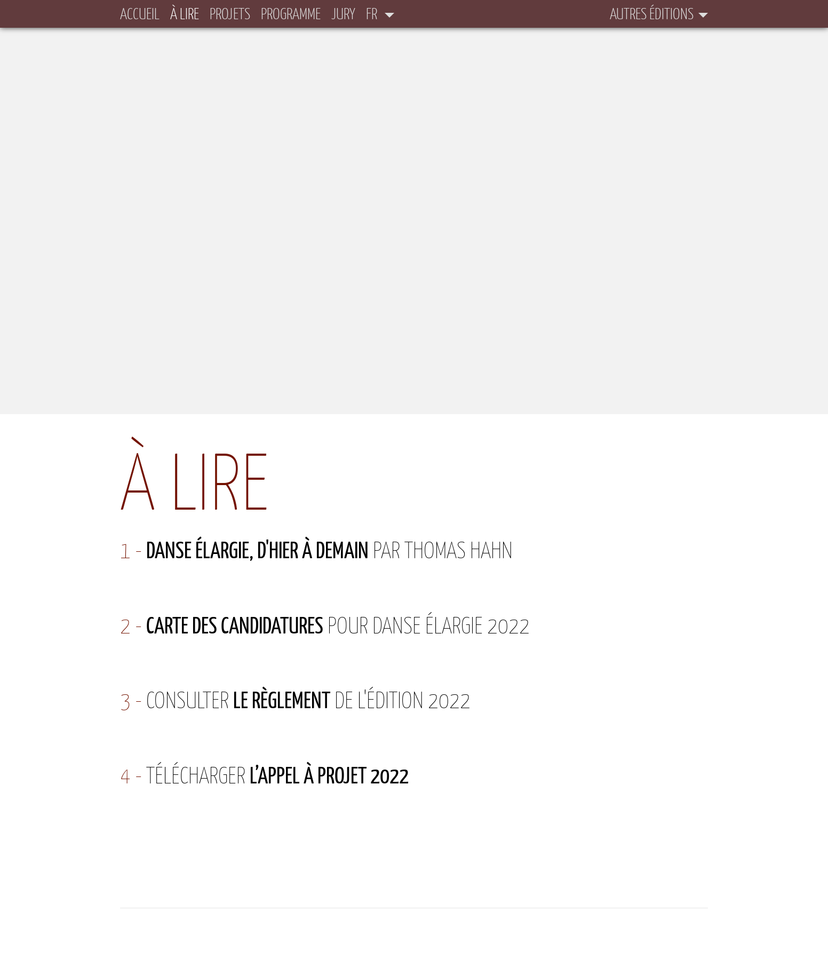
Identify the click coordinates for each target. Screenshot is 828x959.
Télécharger (277, 775)
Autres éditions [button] (652, 13)
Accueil (140, 13)
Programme (291, 13)
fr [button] (373, 13)
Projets (230, 13)
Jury (343, 13)
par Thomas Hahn (329, 550)
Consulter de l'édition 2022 (308, 700)
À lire (184, 12)
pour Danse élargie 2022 (338, 625)
